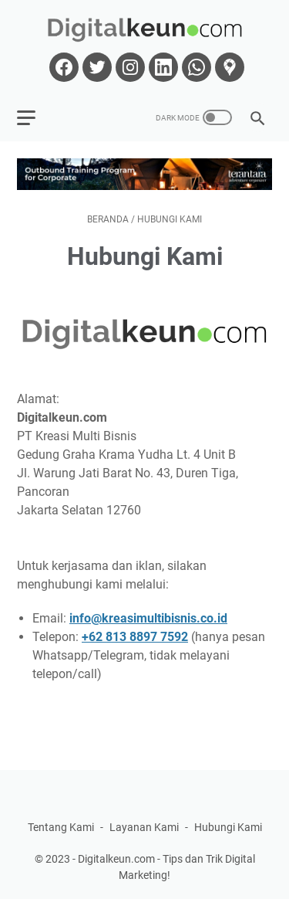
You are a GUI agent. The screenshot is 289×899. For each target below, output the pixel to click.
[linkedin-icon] (161, 67)
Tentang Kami (61, 827)
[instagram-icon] (128, 67)
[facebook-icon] (62, 67)
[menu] (35, 117)
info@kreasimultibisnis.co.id (148, 618)
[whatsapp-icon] (194, 67)
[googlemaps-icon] (227, 67)
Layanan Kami (144, 827)
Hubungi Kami (228, 827)
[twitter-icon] (95, 67)
